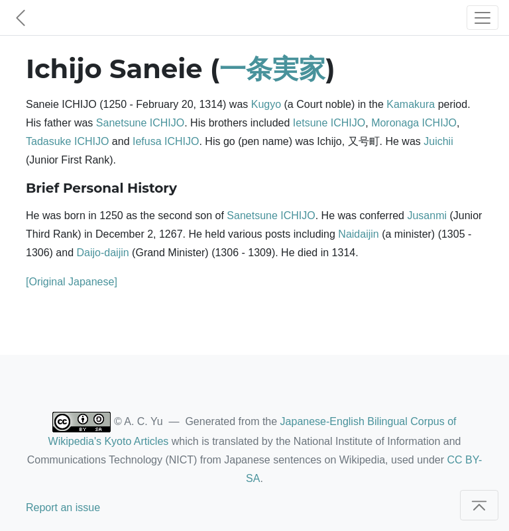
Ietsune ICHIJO (329, 122)
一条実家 (272, 68)
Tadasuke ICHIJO (67, 141)
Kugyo (266, 104)
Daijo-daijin (103, 252)
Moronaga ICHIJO (414, 122)
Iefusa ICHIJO (166, 141)
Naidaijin (358, 234)
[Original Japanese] (71, 281)
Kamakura (410, 104)
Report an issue (63, 507)
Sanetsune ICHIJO (140, 122)
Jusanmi (427, 215)
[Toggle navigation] (482, 17)
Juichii (438, 141)
